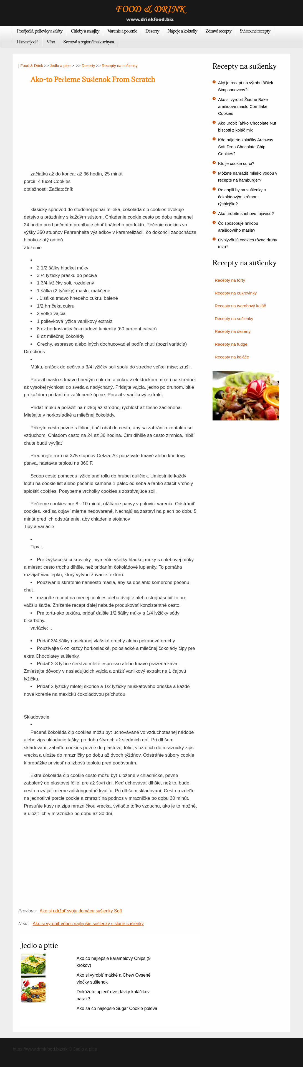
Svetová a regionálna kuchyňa (88, 41)
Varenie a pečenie (122, 31)
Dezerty (152, 31)
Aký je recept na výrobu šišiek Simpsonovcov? (245, 86)
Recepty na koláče (232, 357)
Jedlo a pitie (60, 65)
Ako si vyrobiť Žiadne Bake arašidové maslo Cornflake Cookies (243, 106)
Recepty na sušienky (120, 65)
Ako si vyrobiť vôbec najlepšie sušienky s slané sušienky (88, 923)
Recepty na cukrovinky (236, 293)
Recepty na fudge (231, 344)
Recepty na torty (230, 280)
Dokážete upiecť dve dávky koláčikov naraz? (113, 995)
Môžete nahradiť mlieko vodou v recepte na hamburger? (247, 176)
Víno (51, 41)
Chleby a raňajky (85, 31)
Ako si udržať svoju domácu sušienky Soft (81, 910)
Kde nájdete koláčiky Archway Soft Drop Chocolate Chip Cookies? (245, 146)
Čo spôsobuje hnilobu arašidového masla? (238, 226)
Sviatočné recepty (255, 31)
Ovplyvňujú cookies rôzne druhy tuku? (247, 243)
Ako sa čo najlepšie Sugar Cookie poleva (117, 1008)
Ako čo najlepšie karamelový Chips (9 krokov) (114, 962)
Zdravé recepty (219, 31)
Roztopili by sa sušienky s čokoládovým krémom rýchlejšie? (242, 196)
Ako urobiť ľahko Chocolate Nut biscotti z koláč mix (247, 126)
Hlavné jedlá (27, 41)
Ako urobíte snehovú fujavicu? (246, 213)
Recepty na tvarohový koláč (240, 305)
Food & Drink (32, 65)
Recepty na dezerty (233, 331)
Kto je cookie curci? (236, 163)
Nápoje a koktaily (182, 31)
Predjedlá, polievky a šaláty (39, 31)
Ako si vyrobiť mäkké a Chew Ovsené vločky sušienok (114, 978)
